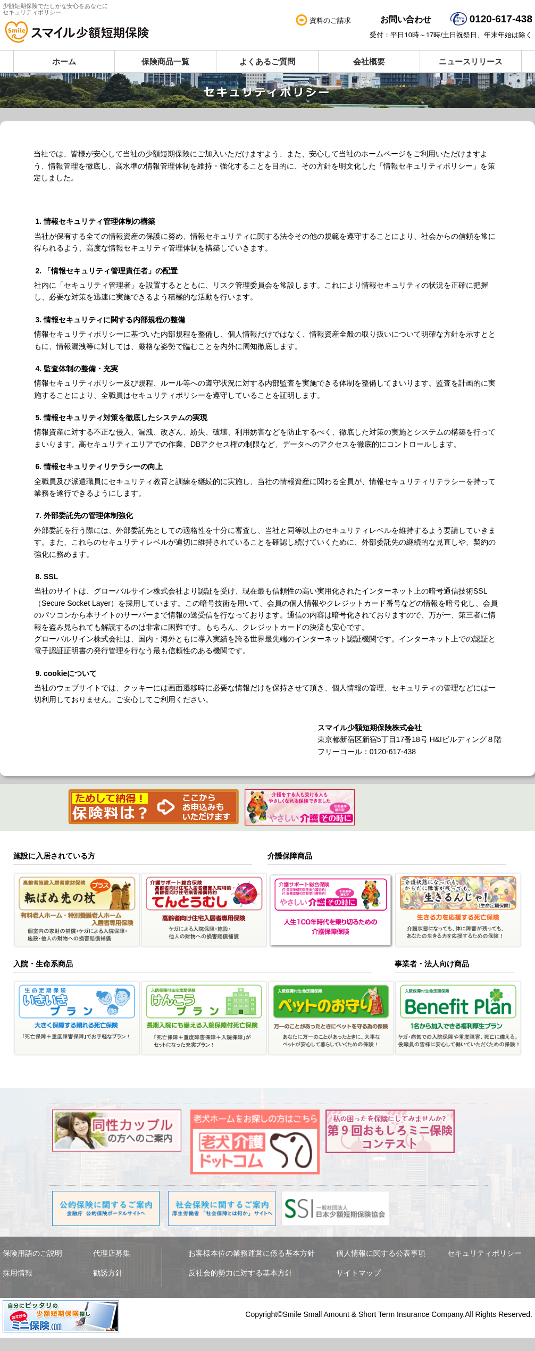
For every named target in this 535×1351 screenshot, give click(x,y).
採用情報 (17, 1273)
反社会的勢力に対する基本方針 (240, 1273)
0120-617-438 (501, 18)
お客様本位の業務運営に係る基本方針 (251, 1253)
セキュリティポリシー (484, 1253)
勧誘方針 (108, 1273)
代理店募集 (111, 1253)
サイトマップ (358, 1273)
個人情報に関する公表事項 (380, 1253)
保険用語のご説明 (32, 1253)
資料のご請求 (330, 20)
